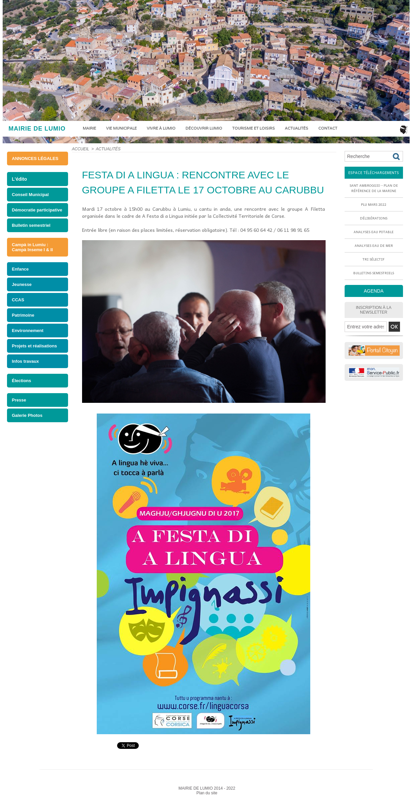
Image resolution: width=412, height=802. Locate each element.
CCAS (18, 299)
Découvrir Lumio (203, 128)
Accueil (80, 149)
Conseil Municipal (30, 194)
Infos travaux (25, 361)
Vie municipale (121, 128)
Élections (21, 380)
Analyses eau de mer (374, 245)
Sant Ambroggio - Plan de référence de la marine (374, 188)
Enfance (20, 269)
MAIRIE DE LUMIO (37, 128)
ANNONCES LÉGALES (35, 158)
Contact (327, 128)
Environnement (28, 330)
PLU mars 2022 (373, 204)
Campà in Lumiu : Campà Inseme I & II (32, 247)
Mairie (89, 128)
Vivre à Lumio (161, 128)
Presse (19, 400)
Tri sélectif (374, 259)
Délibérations (373, 218)
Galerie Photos (27, 415)
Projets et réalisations (34, 345)
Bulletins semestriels (373, 273)
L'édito (19, 179)
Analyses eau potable (374, 231)
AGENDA (373, 291)
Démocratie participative (37, 209)
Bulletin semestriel (31, 225)
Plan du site (207, 793)
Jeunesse (22, 284)
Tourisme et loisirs (253, 128)
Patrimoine (23, 315)
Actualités (296, 128)
